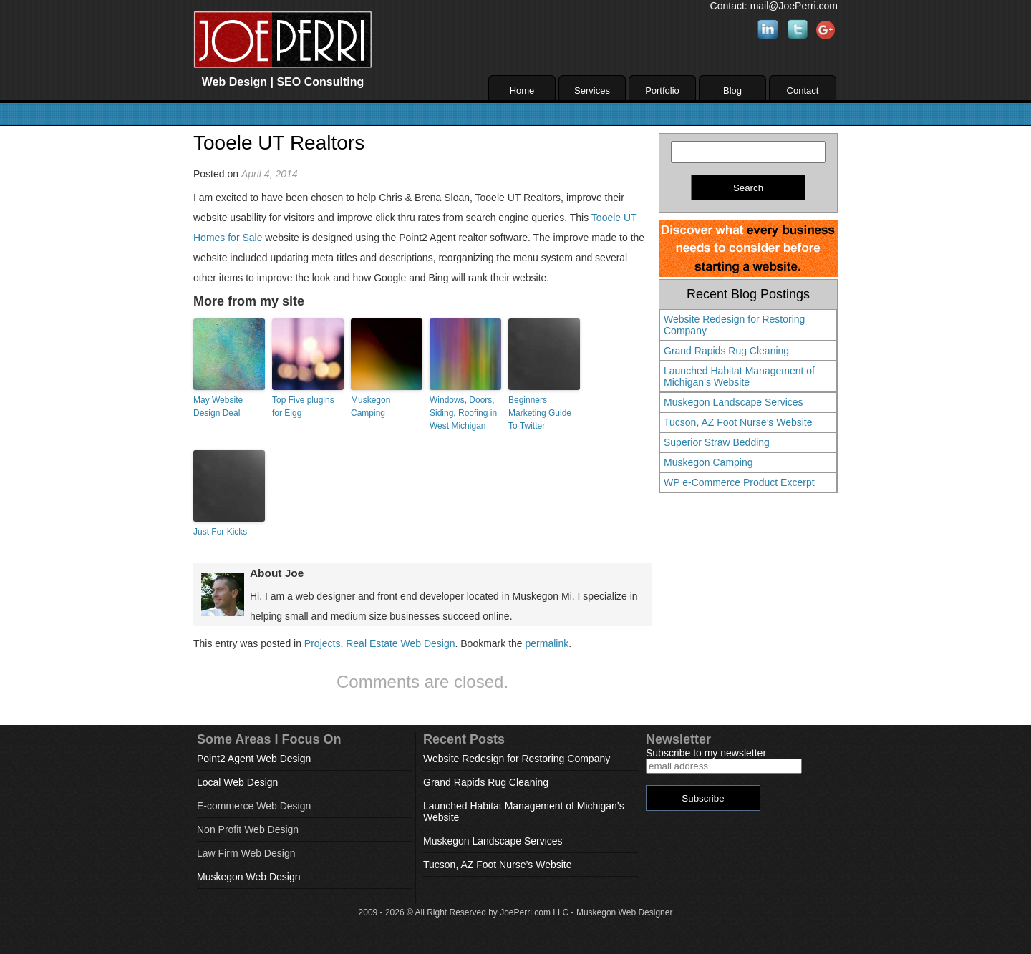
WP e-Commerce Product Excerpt (739, 482)
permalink (547, 643)
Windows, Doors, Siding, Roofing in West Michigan (463, 413)
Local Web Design (237, 782)
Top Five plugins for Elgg (303, 406)
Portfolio (662, 90)
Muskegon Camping (370, 406)
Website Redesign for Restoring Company (734, 324)
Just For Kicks (220, 532)
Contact (803, 90)
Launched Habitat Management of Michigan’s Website (739, 376)
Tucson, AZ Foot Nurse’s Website (738, 422)
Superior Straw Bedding (717, 442)
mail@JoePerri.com (794, 5)
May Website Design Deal (218, 406)
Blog (732, 90)
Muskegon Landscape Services (733, 402)
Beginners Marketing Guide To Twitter (539, 413)
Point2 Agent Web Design (254, 758)
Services (592, 90)
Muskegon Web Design (248, 876)
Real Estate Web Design (400, 643)
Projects (322, 643)
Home (522, 90)
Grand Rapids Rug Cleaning (726, 350)
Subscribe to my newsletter (706, 753)
